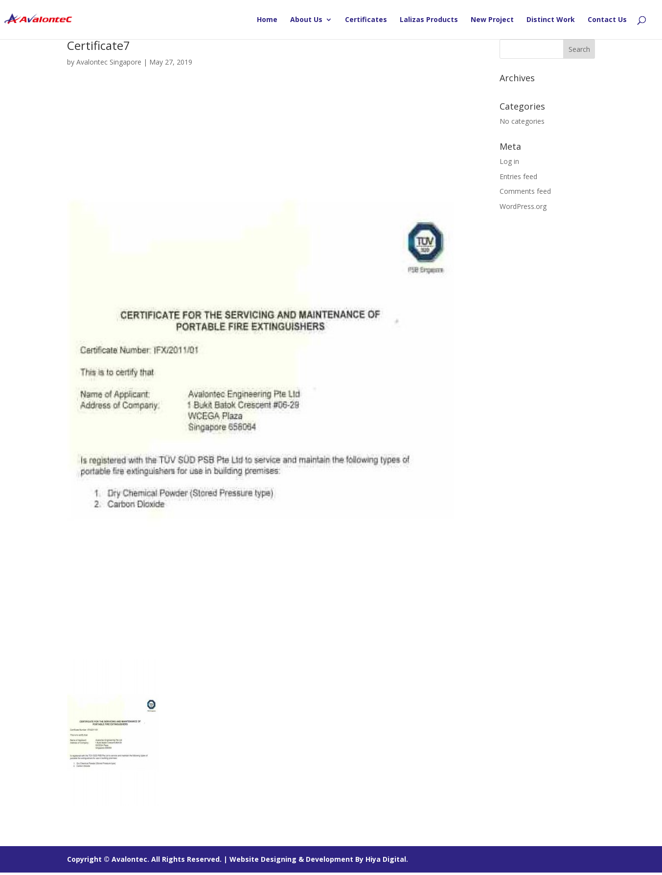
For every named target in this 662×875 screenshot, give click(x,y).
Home (267, 20)
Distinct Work (550, 20)
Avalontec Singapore (108, 62)
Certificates (366, 20)
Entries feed (518, 176)
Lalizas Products (429, 20)
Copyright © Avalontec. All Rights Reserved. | (148, 859)
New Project (492, 20)
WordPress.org (523, 206)
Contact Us (607, 20)
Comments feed (525, 191)
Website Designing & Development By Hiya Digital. (318, 859)
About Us (306, 20)
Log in (509, 161)
